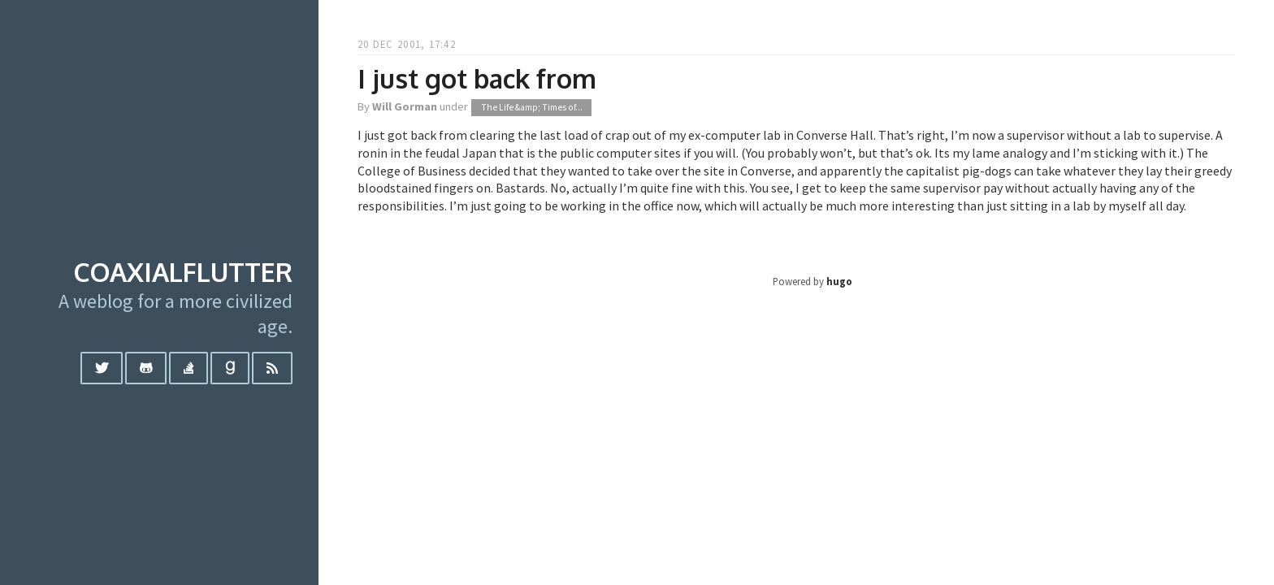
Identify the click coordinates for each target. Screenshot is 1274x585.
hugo (839, 281)
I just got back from (477, 78)
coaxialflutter (182, 271)
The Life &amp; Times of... (532, 107)
